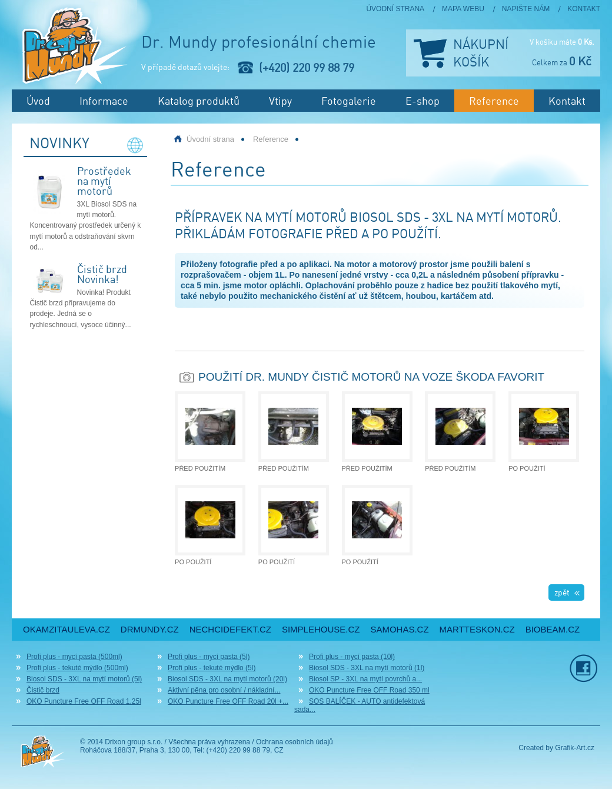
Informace (103, 100)
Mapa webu (463, 9)
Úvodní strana (395, 9)
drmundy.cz (150, 629)
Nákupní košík (480, 52)
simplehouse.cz (321, 629)
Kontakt (583, 9)
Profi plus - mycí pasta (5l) (209, 656)
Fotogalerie (348, 100)
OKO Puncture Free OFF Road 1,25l (83, 701)
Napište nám (526, 9)
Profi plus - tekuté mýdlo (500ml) (77, 668)
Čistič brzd (42, 690)
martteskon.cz (477, 629)
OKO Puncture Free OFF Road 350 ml (369, 690)
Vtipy (280, 100)
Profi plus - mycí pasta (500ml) (74, 656)
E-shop (422, 100)
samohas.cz (399, 629)
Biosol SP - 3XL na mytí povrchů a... (365, 679)
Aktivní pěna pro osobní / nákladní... (224, 690)
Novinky (59, 143)
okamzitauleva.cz (66, 629)
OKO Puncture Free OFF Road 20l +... (228, 701)
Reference (494, 100)
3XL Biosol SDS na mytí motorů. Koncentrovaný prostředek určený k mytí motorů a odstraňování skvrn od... (85, 225)
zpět (562, 592)
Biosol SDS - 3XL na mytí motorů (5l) (84, 679)
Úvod (38, 100)
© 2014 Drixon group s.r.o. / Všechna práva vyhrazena (165, 742)
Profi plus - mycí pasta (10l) (352, 656)
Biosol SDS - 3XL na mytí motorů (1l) (366, 668)
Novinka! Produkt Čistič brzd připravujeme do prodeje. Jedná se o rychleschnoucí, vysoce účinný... (80, 308)
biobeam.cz (552, 629)
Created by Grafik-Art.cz (556, 748)
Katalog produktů (199, 100)
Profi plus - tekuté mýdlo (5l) (211, 668)
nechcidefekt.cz (230, 629)
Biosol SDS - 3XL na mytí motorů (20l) (227, 679)
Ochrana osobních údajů (294, 742)
